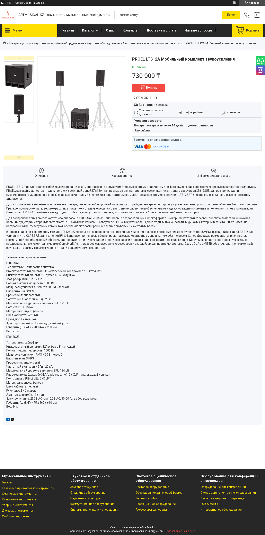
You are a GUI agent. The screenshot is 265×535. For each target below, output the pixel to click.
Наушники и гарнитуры (85, 498)
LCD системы (209, 504)
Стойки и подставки (15, 516)
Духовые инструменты (17, 510)
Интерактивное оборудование (221, 509)
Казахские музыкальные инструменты (28, 488)
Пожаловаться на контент (180, 531)
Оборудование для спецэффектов (159, 492)
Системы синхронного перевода (222, 498)
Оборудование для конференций (223, 487)
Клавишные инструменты (19, 499)
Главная (67, 30)
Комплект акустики (170, 43)
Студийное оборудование (87, 492)
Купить (151, 88)
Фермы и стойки (146, 498)
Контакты (130, 30)
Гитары (7, 482)
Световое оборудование (152, 487)
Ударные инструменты (17, 505)
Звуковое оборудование (103, 43)
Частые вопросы (198, 30)
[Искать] (231, 15)
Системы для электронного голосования (228, 492)
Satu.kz (151, 527)
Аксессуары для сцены (151, 509)
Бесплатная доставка (153, 104)
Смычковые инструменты (19, 493)
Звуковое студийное (84, 487)
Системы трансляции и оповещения (94, 509)
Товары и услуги (20, 43)
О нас (110, 30)
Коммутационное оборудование (92, 504)
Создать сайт (23, 2)
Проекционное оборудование (156, 504)
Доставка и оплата (162, 30)
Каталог (88, 30)
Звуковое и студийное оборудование (59, 43)
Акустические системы (138, 43)
